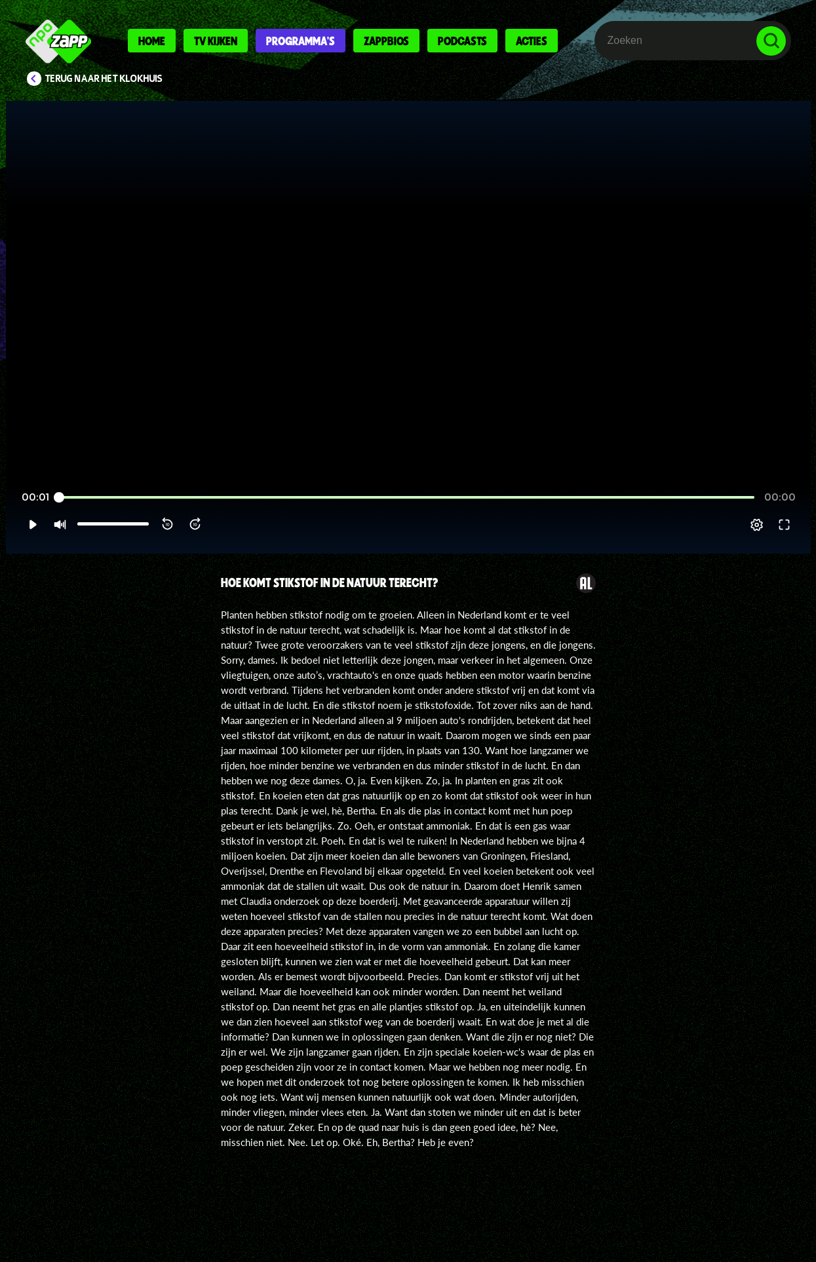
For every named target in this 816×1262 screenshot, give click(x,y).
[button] (32, 525)
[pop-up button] (756, 525)
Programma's (300, 40)
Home (151, 40)
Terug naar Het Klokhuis (104, 79)
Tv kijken (215, 40)
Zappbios (386, 40)
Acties (531, 40)
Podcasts (462, 40)
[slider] (406, 498)
